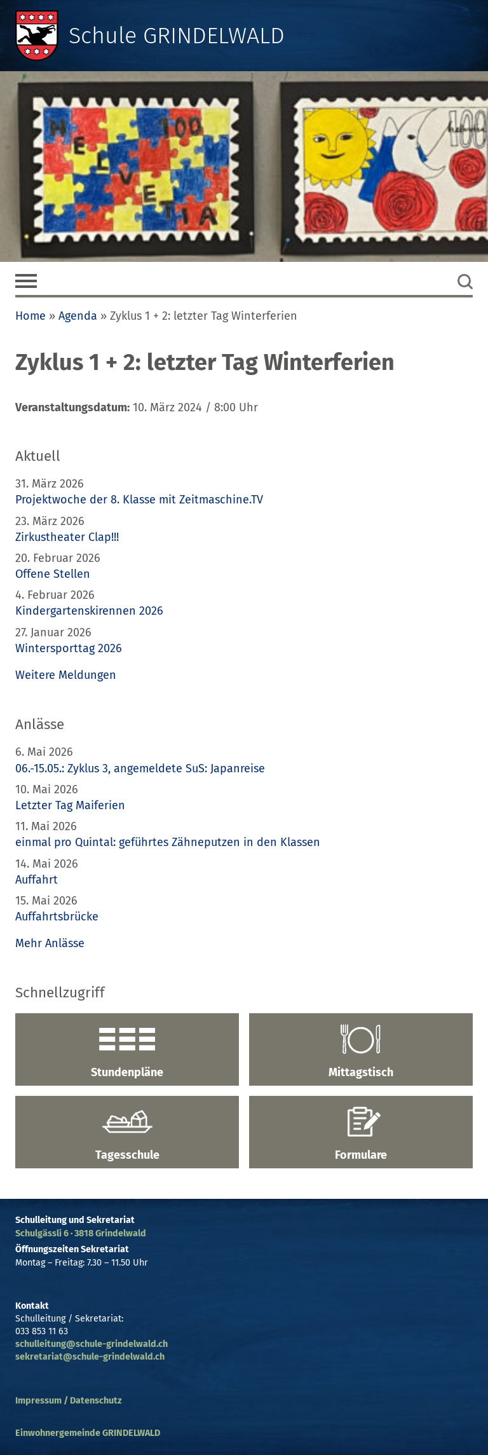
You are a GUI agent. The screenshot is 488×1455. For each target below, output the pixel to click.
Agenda (77, 316)
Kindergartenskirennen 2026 (89, 611)
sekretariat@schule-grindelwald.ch (90, 1356)
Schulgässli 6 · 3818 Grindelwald (80, 1233)
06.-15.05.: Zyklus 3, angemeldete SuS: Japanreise (140, 768)
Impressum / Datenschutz (68, 1400)
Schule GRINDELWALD (177, 36)
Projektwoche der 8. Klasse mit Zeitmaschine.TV (140, 500)
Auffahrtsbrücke (56, 917)
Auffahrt (36, 880)
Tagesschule (127, 1134)
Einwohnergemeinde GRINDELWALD (87, 1433)
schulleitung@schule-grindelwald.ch (91, 1344)
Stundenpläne (127, 1051)
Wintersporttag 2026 (68, 648)
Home (30, 316)
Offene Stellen (52, 574)
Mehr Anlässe (50, 943)
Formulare (361, 1134)
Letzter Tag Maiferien (70, 805)
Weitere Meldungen (65, 675)
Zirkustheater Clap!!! (67, 537)
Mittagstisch (361, 1051)
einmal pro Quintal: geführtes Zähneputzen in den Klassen (167, 842)
